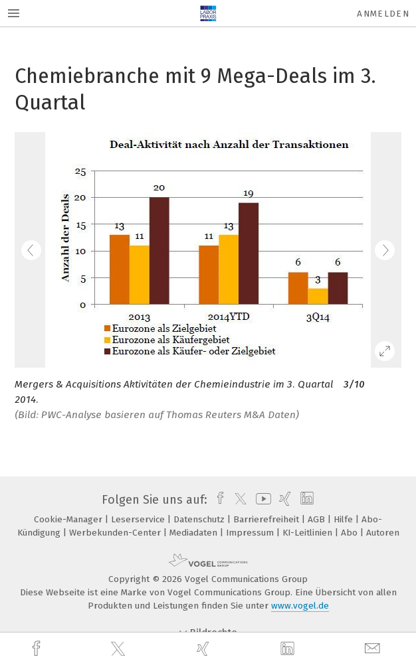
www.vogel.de (300, 605)
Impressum (251, 532)
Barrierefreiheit (267, 519)
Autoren (382, 532)
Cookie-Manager (69, 519)
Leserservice (139, 519)
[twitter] (119, 649)
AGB (318, 519)
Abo (350, 532)
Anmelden (383, 13)
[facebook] (38, 648)
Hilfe (345, 519)
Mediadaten (194, 532)
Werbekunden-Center (116, 532)
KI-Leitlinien (308, 532)
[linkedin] (289, 649)
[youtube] (261, 499)
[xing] (204, 648)
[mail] (374, 648)
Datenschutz (200, 519)
